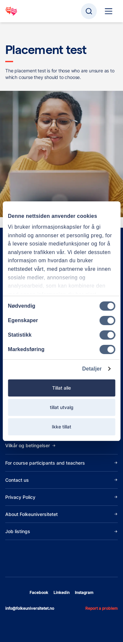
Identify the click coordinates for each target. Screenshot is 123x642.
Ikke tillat (61, 426)
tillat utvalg (61, 407)
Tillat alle (61, 388)
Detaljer (92, 369)
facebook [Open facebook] (39, 592)
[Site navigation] (108, 11)
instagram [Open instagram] (84, 592)
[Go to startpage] (11, 11)
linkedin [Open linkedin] (61, 592)
